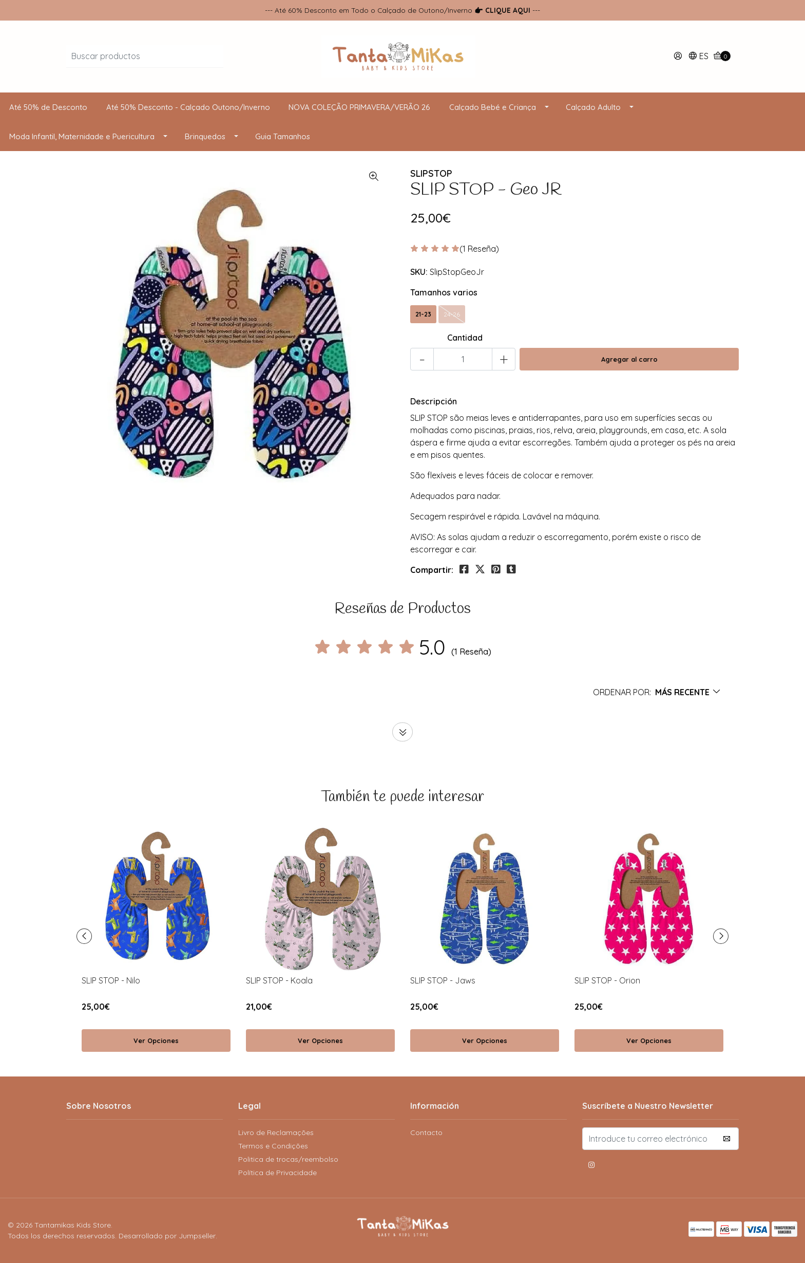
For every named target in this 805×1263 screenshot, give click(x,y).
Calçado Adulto (593, 107)
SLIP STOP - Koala (279, 980)
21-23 (423, 314)
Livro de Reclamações (276, 1132)
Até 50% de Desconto (48, 107)
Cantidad (465, 337)
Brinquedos (205, 136)
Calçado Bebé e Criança (492, 107)
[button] (698, 57)
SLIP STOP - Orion (607, 980)
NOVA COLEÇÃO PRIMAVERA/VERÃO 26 (359, 107)
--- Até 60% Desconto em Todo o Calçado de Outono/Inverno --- (402, 10)
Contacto (426, 1132)
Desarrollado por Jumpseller (167, 1235)
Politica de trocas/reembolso (288, 1159)
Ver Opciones (156, 1040)
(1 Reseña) (479, 249)
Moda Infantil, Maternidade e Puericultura (82, 136)
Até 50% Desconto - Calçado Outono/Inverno (188, 107)
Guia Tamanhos (282, 136)
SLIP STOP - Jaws (442, 980)
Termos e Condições (273, 1145)
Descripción (433, 401)
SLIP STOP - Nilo (111, 980)
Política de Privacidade (277, 1172)
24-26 (452, 314)
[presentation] (84, 936)
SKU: (419, 272)
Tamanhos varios (443, 292)
